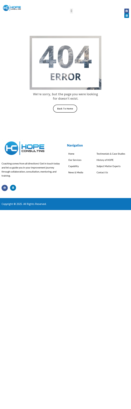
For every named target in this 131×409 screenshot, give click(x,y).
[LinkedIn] (13, 188)
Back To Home (65, 108)
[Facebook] (5, 188)
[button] (71, 11)
